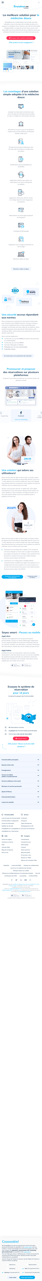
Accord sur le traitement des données (21, 868)
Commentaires (25, 839)
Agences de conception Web (29, 860)
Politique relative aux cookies (21, 870)
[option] (21, 396)
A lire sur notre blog (21, 419)
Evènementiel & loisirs (8, 797)
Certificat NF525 (33, 876)
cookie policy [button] (27, 1252)
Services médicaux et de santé (11, 781)
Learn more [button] (12, 1277)
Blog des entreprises (7, 850)
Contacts (23, 847)
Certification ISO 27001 (10, 876)
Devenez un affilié (26, 857)
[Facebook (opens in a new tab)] (12, 880)
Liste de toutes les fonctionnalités (11, 818)
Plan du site (5, 852)
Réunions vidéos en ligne (21, 269)
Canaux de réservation (8, 823)
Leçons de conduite (8, 802)
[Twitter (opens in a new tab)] (16, 880)
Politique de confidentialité (31, 865)
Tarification (24, 818)
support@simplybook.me (15, 888)
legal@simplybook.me (7, 890)
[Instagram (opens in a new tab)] (30, 880)
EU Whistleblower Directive (24, 891)
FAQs (3, 844)
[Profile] (39, 2)
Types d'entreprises (26, 823)
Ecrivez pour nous (26, 855)
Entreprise (24, 821)
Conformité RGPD (16, 865)
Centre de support (7, 839)
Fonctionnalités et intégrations (10, 821)
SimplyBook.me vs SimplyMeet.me (11, 828)
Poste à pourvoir (25, 850)
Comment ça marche (7, 842)
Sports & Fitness (7, 791)
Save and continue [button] (27, 1277)
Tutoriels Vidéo (6, 847)
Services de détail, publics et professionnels (9, 775)
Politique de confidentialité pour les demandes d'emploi (17, 873)
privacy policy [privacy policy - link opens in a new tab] (28, 1247)
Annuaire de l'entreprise (27, 828)
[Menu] (3, 2)
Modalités (6, 865)
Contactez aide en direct (32, 576)
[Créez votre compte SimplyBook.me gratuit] (21, 738)
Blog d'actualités (25, 852)
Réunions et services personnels (12, 786)
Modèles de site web (7, 826)
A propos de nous (26, 842)
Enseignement (6, 770)
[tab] (21, 416)
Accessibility (23, 876)
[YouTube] (26, 880)
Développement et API (27, 826)
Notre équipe (24, 844)
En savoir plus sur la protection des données (18, 356)
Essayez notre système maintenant (22, 38)
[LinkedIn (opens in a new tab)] (21, 880)
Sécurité (37, 873)
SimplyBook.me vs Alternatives (10, 831)
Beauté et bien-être (8, 765)
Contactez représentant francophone (12, 576)
